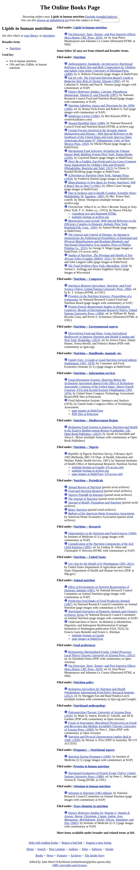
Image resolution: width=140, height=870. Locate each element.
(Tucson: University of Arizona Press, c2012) (99, 653)
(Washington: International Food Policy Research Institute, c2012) (99, 692)
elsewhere (49, 35)
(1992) (98, 79)
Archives (75, 855)
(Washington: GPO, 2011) (101, 563)
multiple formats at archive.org (90, 217)
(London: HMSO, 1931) (98, 257)
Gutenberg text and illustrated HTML (94, 213)
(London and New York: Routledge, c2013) (99, 337)
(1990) (89, 756)
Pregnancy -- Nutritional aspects (94, 749)
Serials (109, 849)
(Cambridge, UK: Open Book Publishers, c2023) (101, 430)
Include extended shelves (101, 16)
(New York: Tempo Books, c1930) (98, 154)
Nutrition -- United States (89, 557)
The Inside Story (95, 855)
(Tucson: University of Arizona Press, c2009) (100, 726)
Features (62, 855)
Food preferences (84, 645)
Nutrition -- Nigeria (85, 447)
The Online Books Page (70, 7)
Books (39, 855)
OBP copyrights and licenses (69, 865)
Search (41, 849)
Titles (84, 849)
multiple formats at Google (88, 635)
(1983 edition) (90, 793)
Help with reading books (43, 842)
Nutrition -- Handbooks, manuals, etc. (97, 353)
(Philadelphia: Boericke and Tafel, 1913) (100, 165)
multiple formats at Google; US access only (98, 467)
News (50, 855)
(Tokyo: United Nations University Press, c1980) (99, 774)
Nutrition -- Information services (94, 373)
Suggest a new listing (98, 842)
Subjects (97, 849)
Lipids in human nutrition (90, 27)
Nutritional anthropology (89, 705)
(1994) (102, 533)
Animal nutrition (84, 580)
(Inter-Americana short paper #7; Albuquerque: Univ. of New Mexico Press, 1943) (98, 137)
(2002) (99, 818)
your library (31, 35)
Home (30, 849)
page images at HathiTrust (87, 410)
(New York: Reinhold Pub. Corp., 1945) (100, 224)
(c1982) (84, 116)
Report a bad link (72, 842)
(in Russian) (86, 494)
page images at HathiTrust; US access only (97, 474)
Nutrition (15, 48)
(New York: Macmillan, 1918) (98, 265)
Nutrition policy (83, 682)
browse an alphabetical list (53, 20)
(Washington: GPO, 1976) (98, 386)
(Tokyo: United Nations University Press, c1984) (100, 310)
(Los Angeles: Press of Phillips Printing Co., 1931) (100, 241)
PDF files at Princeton (85, 414)
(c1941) (100, 184)
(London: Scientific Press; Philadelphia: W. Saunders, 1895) (100, 194)
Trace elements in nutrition (90, 806)
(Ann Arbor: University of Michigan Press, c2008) (99, 69)
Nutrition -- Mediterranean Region (95, 420)
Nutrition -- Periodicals (88, 480)
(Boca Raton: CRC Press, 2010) (100, 36)
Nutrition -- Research (87, 526)
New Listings (57, 849)
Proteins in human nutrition (91, 766)
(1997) (96, 93)
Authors (73, 849)
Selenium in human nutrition (91, 786)
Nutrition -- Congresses (88, 278)
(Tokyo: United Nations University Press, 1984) (97, 287)
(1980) (86, 123)
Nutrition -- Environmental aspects (95, 326)
